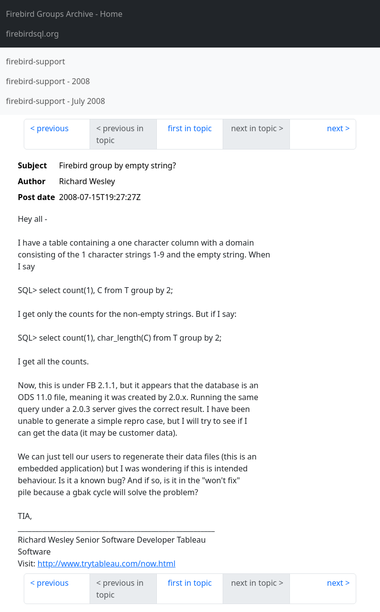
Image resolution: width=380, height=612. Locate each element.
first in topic (190, 128)
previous (52, 128)
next (335, 128)
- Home (64, 13)
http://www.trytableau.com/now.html (107, 563)
